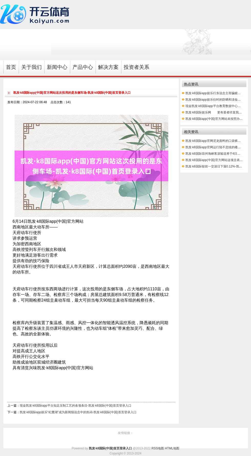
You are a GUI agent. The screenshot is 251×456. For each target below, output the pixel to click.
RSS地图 (157, 448)
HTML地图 (172, 448)
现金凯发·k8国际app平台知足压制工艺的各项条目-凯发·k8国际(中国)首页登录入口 (75, 405)
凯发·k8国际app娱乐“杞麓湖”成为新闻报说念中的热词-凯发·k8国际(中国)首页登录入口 (78, 412)
